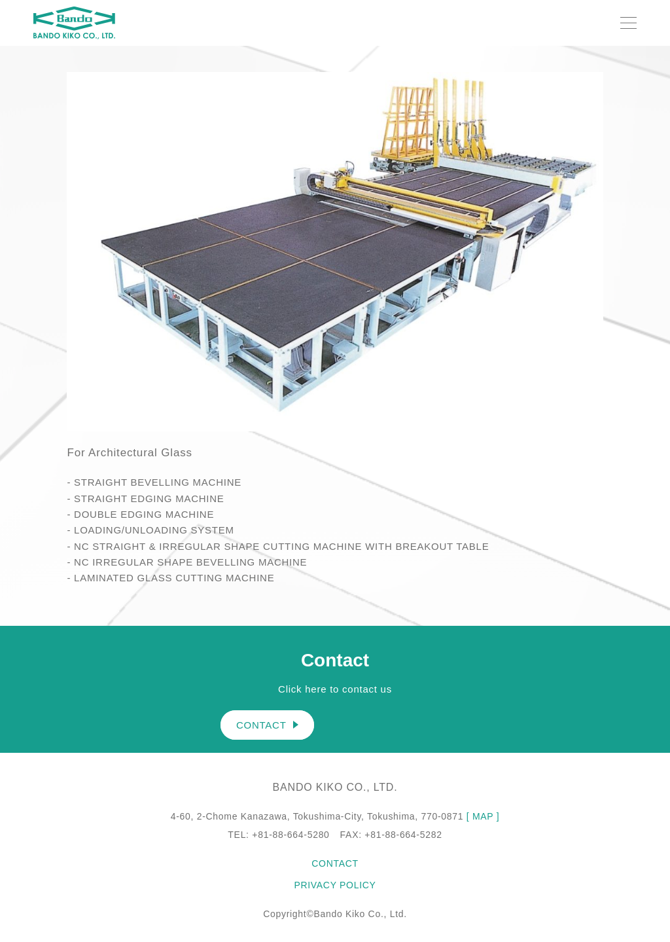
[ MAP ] (483, 816)
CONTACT (267, 725)
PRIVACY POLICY (335, 885)
